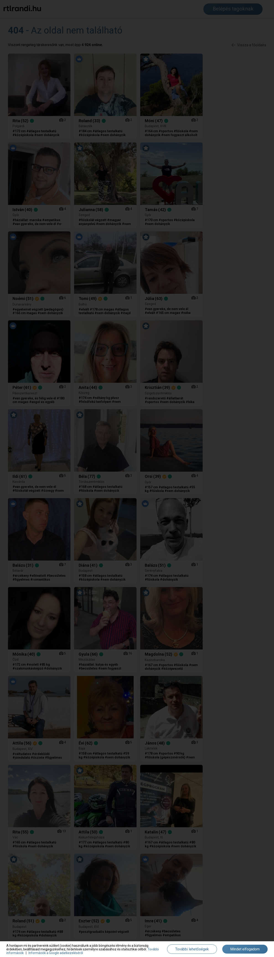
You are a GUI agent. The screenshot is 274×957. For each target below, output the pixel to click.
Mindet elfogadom (245, 949)
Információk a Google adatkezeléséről (55, 953)
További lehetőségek (192, 949)
